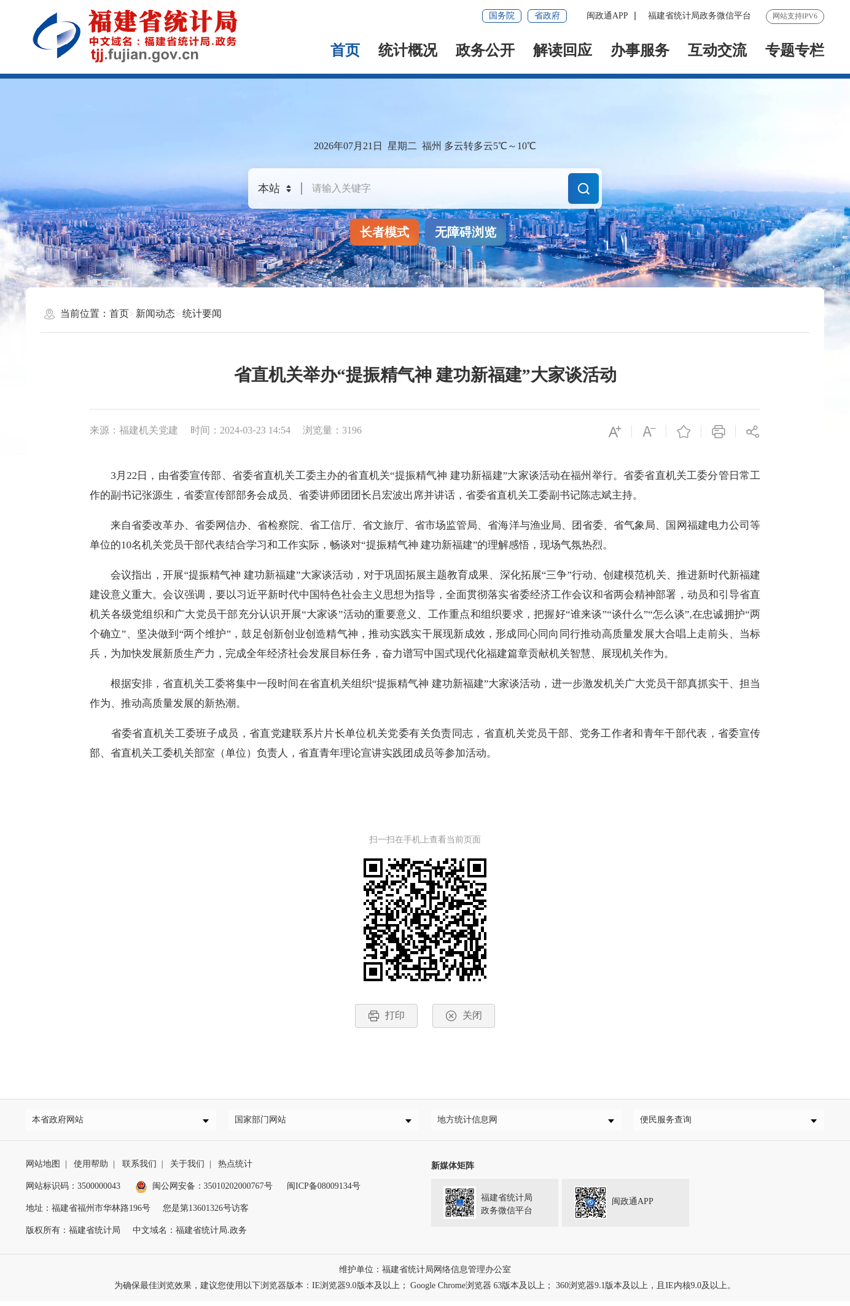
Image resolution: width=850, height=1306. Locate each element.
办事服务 (639, 50)
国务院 (502, 15)
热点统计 (235, 1168)
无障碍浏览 (465, 232)
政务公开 (485, 50)
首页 (345, 50)
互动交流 (717, 50)
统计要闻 (202, 313)
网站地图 (43, 1168)
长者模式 (384, 232)
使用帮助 (91, 1168)
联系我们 (139, 1168)
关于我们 (187, 1168)
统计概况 (407, 50)
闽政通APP (607, 15)
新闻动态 (155, 313)
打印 (386, 1015)
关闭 (463, 1015)
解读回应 (562, 50)
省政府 (547, 15)
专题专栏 (794, 50)
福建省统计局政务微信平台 (699, 15)
